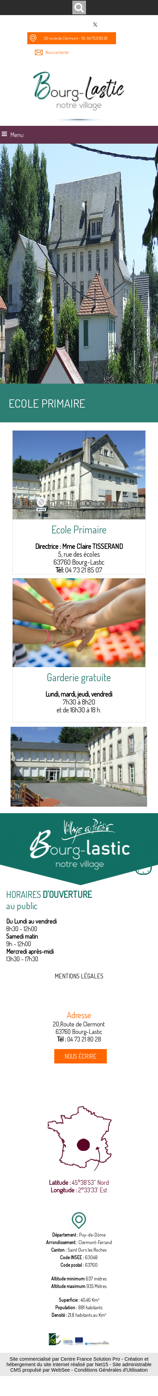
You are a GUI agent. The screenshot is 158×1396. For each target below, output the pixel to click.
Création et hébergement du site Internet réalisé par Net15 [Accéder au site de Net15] (77, 1361)
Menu (17, 135)
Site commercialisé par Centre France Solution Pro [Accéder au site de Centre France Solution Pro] (65, 1359)
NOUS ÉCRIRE (80, 1056)
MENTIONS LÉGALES (79, 976)
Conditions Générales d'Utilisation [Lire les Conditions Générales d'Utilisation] (111, 1370)
